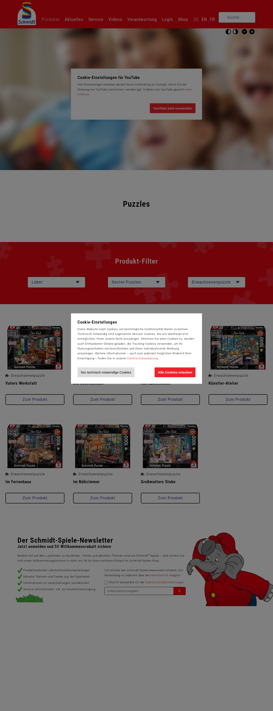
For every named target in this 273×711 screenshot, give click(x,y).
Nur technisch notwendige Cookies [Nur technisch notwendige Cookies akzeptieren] (106, 372)
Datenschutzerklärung (142, 358)
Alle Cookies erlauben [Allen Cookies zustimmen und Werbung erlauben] (175, 372)
